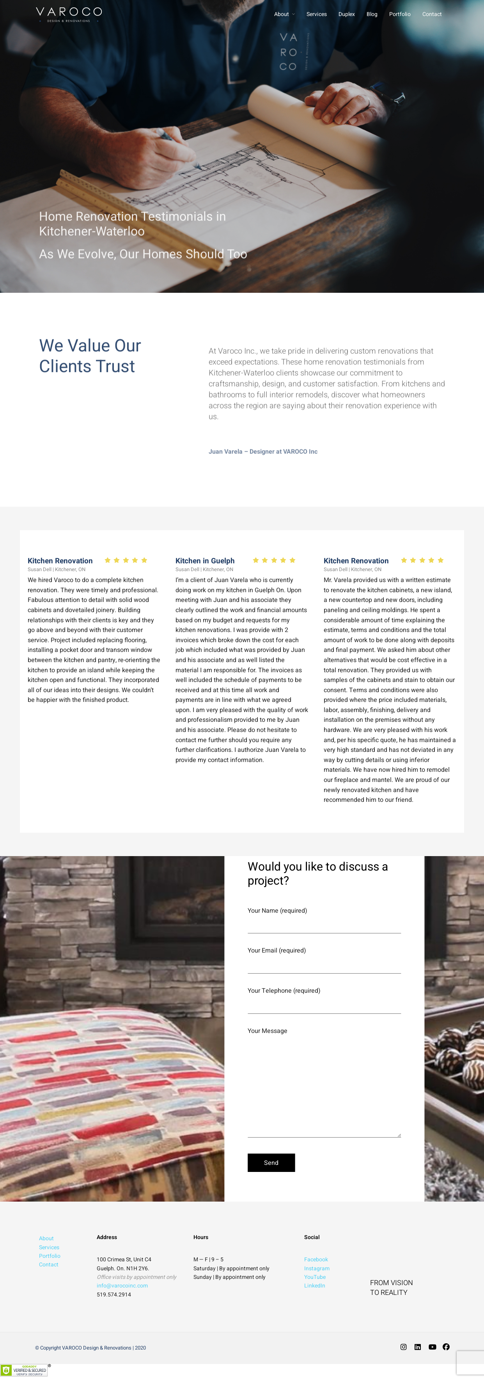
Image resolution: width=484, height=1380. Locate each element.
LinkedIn (314, 1286)
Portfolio (400, 14)
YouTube (315, 1277)
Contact (432, 14)
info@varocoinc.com (122, 1286)
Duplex (347, 14)
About (281, 14)
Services (317, 14)
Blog (372, 14)
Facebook (316, 1259)
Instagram (317, 1268)
